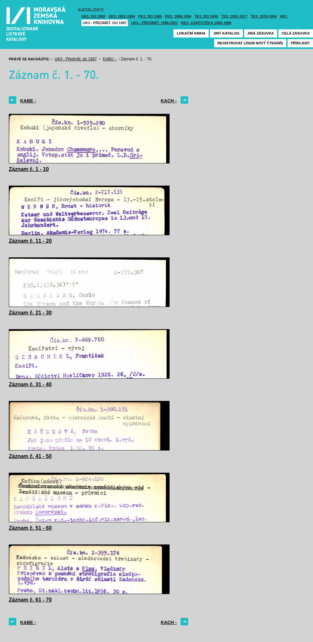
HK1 (283, 16)
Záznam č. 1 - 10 (29, 169)
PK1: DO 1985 (150, 16)
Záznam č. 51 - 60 (30, 528)
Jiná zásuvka (260, 33)
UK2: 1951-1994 (122, 16)
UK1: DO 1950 (93, 16)
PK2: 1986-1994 (178, 16)
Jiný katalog (226, 33)
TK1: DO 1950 (206, 16)
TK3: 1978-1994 (264, 16)
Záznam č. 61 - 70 (30, 600)
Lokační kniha (191, 33)
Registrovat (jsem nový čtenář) (250, 43)
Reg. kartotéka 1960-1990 (206, 23)
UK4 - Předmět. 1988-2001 (154, 23)
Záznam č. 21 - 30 (30, 312)
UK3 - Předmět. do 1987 (105, 23)
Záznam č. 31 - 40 (30, 384)
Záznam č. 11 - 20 (30, 241)
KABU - (110, 59)
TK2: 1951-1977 (234, 16)
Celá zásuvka (296, 33)
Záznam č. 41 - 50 (30, 456)
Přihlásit (300, 43)
